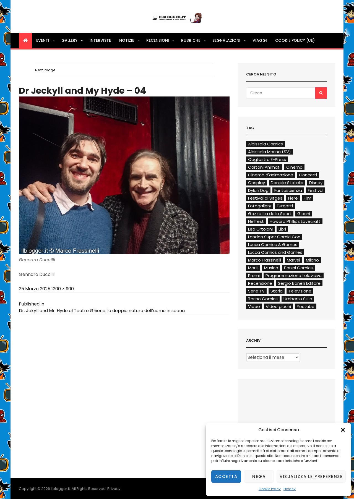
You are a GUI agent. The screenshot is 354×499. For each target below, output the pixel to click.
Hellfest (256, 221)
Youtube (305, 306)
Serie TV (256, 291)
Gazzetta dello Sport (269, 213)
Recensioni (160, 40)
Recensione (260, 283)
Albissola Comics (265, 144)
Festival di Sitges (265, 198)
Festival (315, 190)
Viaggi (260, 40)
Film (307, 198)
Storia (276, 291)
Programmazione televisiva (294, 275)
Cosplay (256, 183)
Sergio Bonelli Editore (299, 283)
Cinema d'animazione (270, 175)
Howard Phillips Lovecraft (295, 221)
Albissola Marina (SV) (269, 152)
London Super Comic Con (274, 237)
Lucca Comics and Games (275, 252)
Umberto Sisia (297, 299)
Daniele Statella (287, 183)
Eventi (46, 40)
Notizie (129, 40)
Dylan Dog (258, 190)
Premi (254, 275)
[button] (343, 430)
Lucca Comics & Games (272, 244)
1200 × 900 (62, 289)
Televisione (299, 291)
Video (254, 306)
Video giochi (278, 306)
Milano (312, 260)
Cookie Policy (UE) (295, 40)
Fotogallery (259, 206)
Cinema (294, 167)
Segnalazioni (229, 40)
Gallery (72, 40)
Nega (259, 476)
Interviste (100, 40)
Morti (253, 268)
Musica (271, 268)
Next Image (45, 70)
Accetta (226, 476)
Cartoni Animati (264, 167)
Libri (282, 229)
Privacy (289, 489)
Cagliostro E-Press (267, 159)
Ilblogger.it (60, 488)
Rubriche (194, 40)
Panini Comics (298, 268)
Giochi (303, 213)
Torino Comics (263, 299)
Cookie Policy (270, 489)
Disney (315, 183)
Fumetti (285, 206)
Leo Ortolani (260, 229)
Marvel (293, 260)
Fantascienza (288, 190)
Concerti (308, 175)
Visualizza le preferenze (311, 476)
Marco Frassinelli (264, 260)
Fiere (293, 198)
